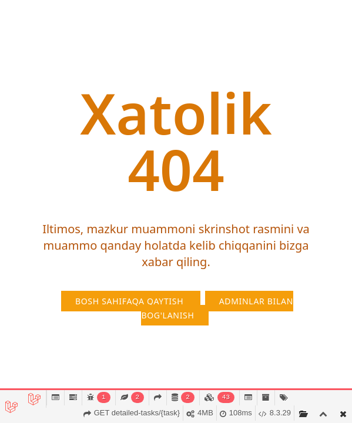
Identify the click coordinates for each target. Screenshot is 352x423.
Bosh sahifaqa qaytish (130, 301)
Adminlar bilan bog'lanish (217, 308)
